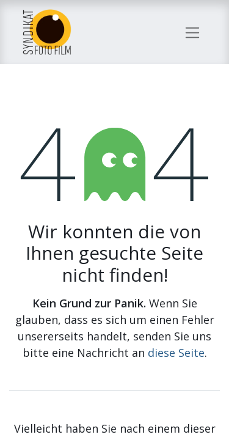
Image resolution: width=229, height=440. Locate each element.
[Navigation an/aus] (192, 32)
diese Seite (176, 352)
